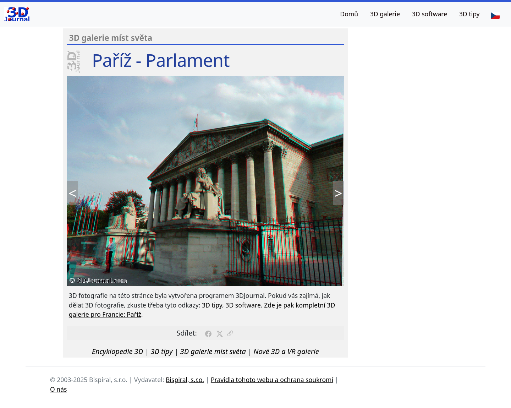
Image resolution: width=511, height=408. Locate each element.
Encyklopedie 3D (117, 351)
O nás (58, 389)
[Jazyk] (495, 14)
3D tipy (469, 14)
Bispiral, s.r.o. (185, 379)
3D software (429, 14)
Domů (349, 14)
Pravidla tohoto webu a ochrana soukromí (272, 379)
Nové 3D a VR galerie (286, 351)
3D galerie (385, 14)
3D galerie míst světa (213, 351)
